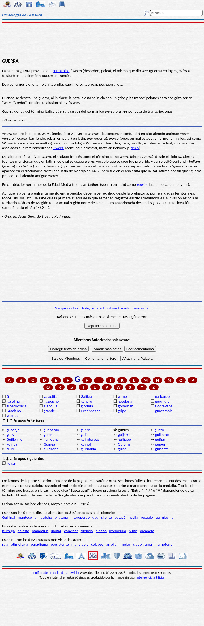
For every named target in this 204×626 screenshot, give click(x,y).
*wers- (58, 148)
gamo (122, 396)
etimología (19, 544)
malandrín (40, 530)
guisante (162, 449)
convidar (71, 530)
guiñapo (124, 439)
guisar (11, 463)
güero (85, 429)
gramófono (163, 544)
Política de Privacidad (48, 573)
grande (49, 410)
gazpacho (51, 401)
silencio (87, 530)
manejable (79, 544)
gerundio (162, 401)
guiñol (86, 444)
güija (84, 434)
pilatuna (61, 517)
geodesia (125, 401)
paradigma (39, 544)
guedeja (12, 429)
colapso (97, 544)
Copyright (72, 573)
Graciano (13, 410)
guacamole (164, 410)
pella (134, 517)
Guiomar (125, 444)
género (86, 401)
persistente (60, 544)
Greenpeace (90, 410)
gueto (159, 429)
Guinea (49, 444)
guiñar (160, 439)
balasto (23, 530)
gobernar (125, 406)
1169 (135, 148)
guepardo (51, 429)
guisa (122, 449)
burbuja (8, 530)
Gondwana (164, 406)
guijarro (124, 434)
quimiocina (164, 517)
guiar (48, 434)
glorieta (87, 406)
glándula (50, 406)
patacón (121, 517)
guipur (160, 444)
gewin (142, 184)
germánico (60, 70)
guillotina (51, 439)
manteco (25, 517)
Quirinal (8, 517)
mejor (125, 544)
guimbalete (90, 439)
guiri (10, 449)
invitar (56, 530)
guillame (162, 434)
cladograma (142, 544)
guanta (12, 415)
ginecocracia (16, 406)
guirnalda (88, 449)
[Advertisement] (102, 40)
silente (106, 517)
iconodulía (117, 530)
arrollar (112, 544)
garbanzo (162, 396)
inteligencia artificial (151, 577)
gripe (122, 410)
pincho (101, 530)
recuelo (147, 517)
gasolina (13, 401)
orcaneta (147, 530)
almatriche (43, 517)
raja (5, 544)
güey (10, 434)
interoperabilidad (85, 517)
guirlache (51, 449)
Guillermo (14, 439)
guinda (11, 444)
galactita (50, 396)
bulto (133, 530)
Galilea (86, 396)
